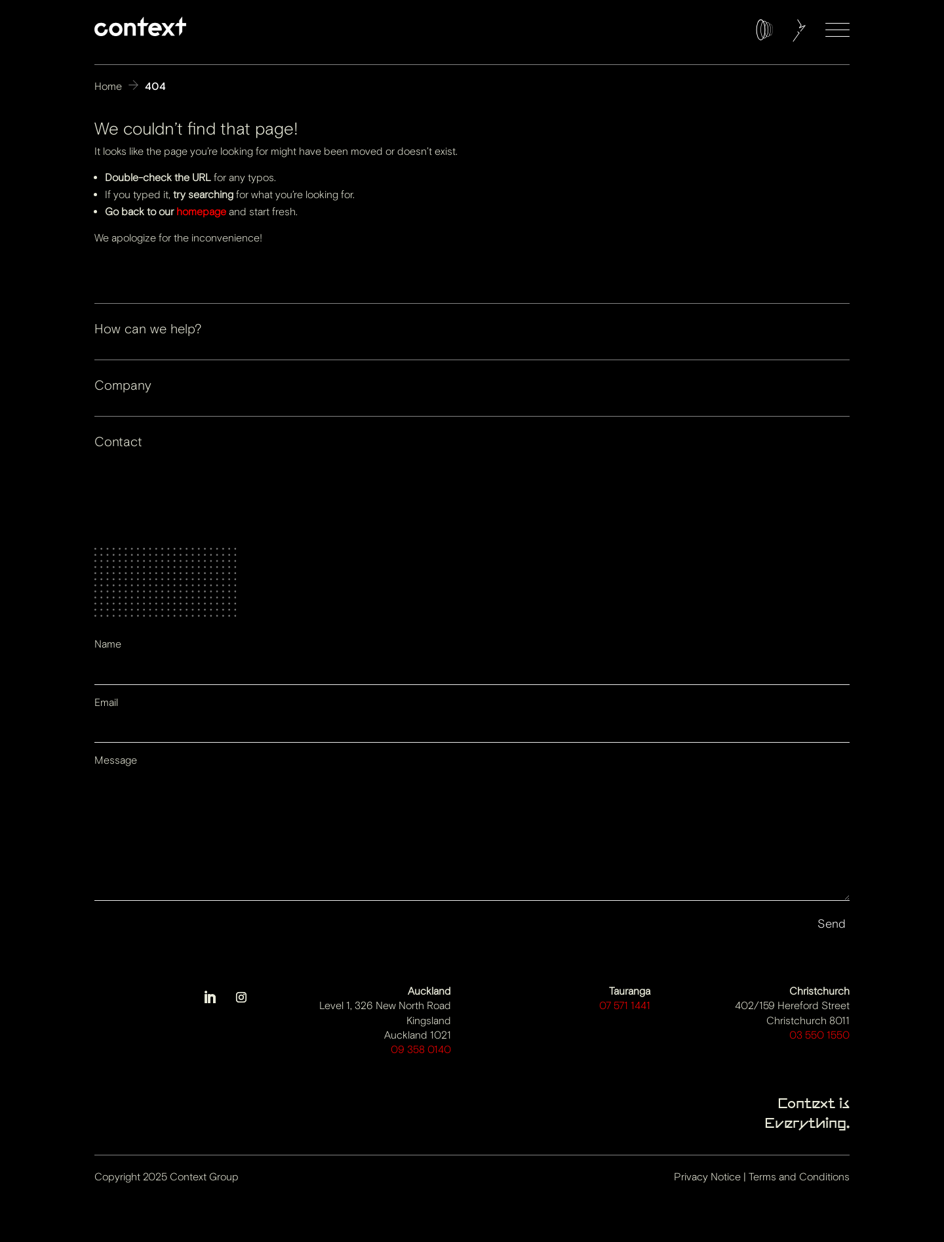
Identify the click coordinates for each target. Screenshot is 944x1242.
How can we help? (147, 329)
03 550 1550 (819, 1035)
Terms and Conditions (799, 1176)
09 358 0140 (421, 1049)
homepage (201, 211)
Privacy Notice (707, 1176)
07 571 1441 (624, 1005)
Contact (118, 442)
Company (122, 385)
